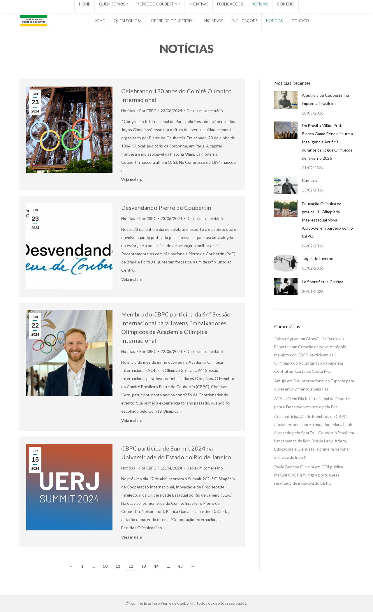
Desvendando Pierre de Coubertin (166, 207)
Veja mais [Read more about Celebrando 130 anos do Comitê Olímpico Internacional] (129, 179)
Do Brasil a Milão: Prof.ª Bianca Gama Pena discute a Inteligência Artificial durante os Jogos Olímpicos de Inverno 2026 (327, 142)
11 (118, 566)
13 (143, 566)
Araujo (280, 380)
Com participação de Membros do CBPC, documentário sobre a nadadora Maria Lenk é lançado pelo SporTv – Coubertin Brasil (313, 424)
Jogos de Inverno (317, 258)
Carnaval (310, 180)
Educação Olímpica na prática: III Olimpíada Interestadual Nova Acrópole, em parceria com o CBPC (327, 220)
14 (156, 566)
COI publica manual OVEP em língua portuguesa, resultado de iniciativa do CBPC (308, 475)
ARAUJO (282, 398)
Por (147, 110)
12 (131, 566)
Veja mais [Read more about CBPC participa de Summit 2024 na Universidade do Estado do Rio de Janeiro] (129, 537)
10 (105, 566)
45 (180, 566)
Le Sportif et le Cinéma (322, 281)
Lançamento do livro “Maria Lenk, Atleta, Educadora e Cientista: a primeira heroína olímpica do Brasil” (311, 449)
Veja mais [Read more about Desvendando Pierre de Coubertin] (129, 279)
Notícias (128, 110)
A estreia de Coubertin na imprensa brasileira (325, 99)
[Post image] (286, 100)
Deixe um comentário (204, 110)
